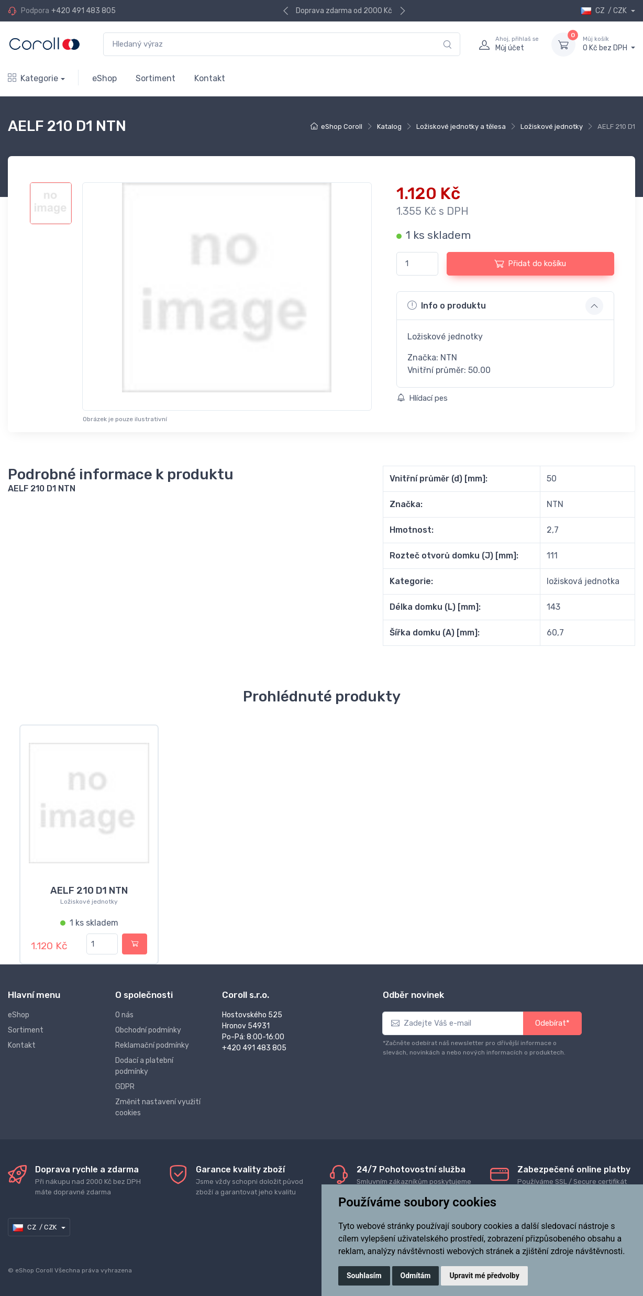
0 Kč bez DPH (609, 44)
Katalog (389, 126)
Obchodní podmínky (148, 1030)
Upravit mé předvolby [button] (484, 1275)
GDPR (125, 1086)
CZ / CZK (604, 10)
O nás (124, 1015)
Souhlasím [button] (364, 1275)
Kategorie (33, 78)
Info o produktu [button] (446, 305)
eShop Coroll (341, 126)
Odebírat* (552, 1023)
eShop (104, 78)
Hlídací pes (422, 398)
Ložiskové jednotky (551, 126)
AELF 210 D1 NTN (89, 890)
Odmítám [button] (416, 1275)
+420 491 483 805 (83, 10)
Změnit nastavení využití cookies (158, 1107)
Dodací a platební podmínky (144, 1066)
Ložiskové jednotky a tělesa (461, 126)
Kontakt (209, 78)
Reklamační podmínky (152, 1045)
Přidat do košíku (530, 263)
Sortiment (155, 78)
